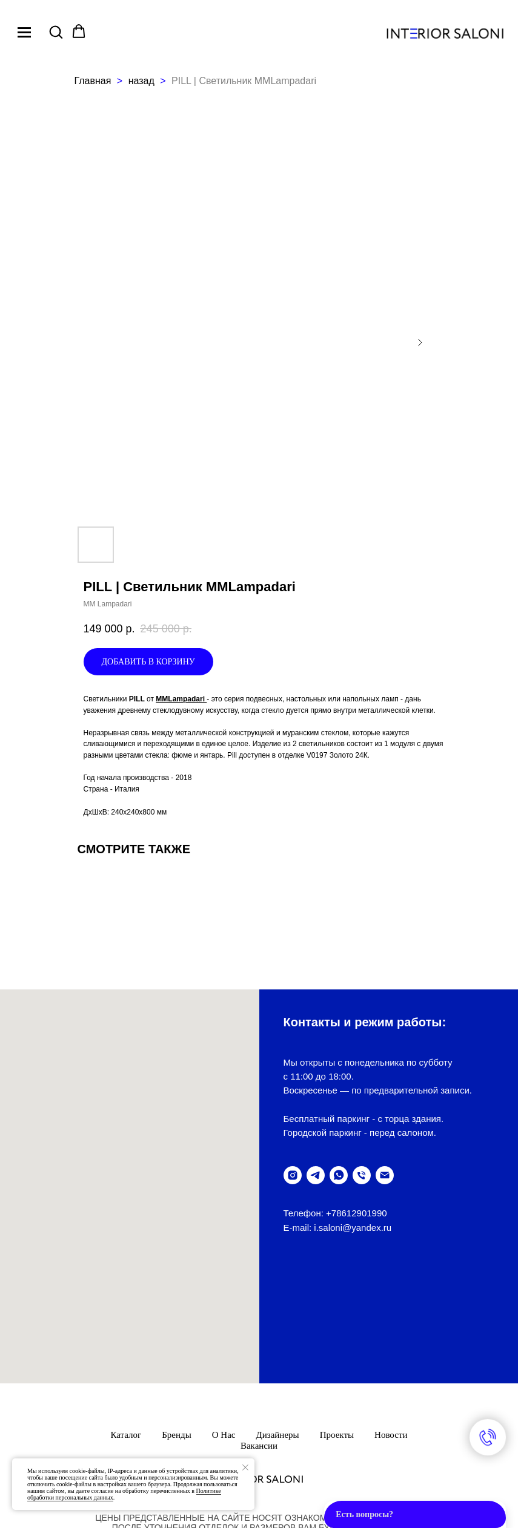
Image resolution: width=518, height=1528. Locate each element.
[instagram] (293, 1175)
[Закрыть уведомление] (245, 1467)
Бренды (176, 1310)
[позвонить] (362, 1175)
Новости (390, 1310)
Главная (93, 81)
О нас (224, 1310)
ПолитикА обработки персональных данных (258, 1422)
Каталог (126, 1310)
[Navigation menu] (24, 32)
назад (143, 81)
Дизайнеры (277, 1310)
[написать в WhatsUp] (339, 1175)
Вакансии (259, 1321)
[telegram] (316, 1175)
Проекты (337, 1310)
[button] (55, 31)
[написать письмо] (385, 1175)
